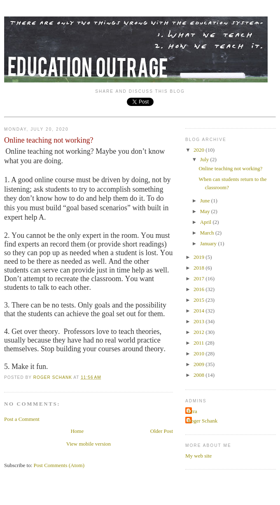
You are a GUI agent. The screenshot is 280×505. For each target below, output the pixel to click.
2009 (199, 364)
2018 (199, 268)
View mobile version (88, 444)
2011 (199, 343)
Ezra (192, 411)
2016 (199, 289)
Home (77, 431)
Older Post (161, 431)
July (205, 159)
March (207, 233)
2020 (199, 150)
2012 (199, 332)
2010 (199, 353)
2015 (199, 300)
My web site (198, 456)
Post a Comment (22, 419)
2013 (199, 321)
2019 (199, 257)
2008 (199, 375)
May (205, 211)
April (206, 222)
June (205, 200)
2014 (199, 311)
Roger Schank (202, 421)
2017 (199, 278)
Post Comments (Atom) (59, 465)
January (209, 243)
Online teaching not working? (230, 168)
